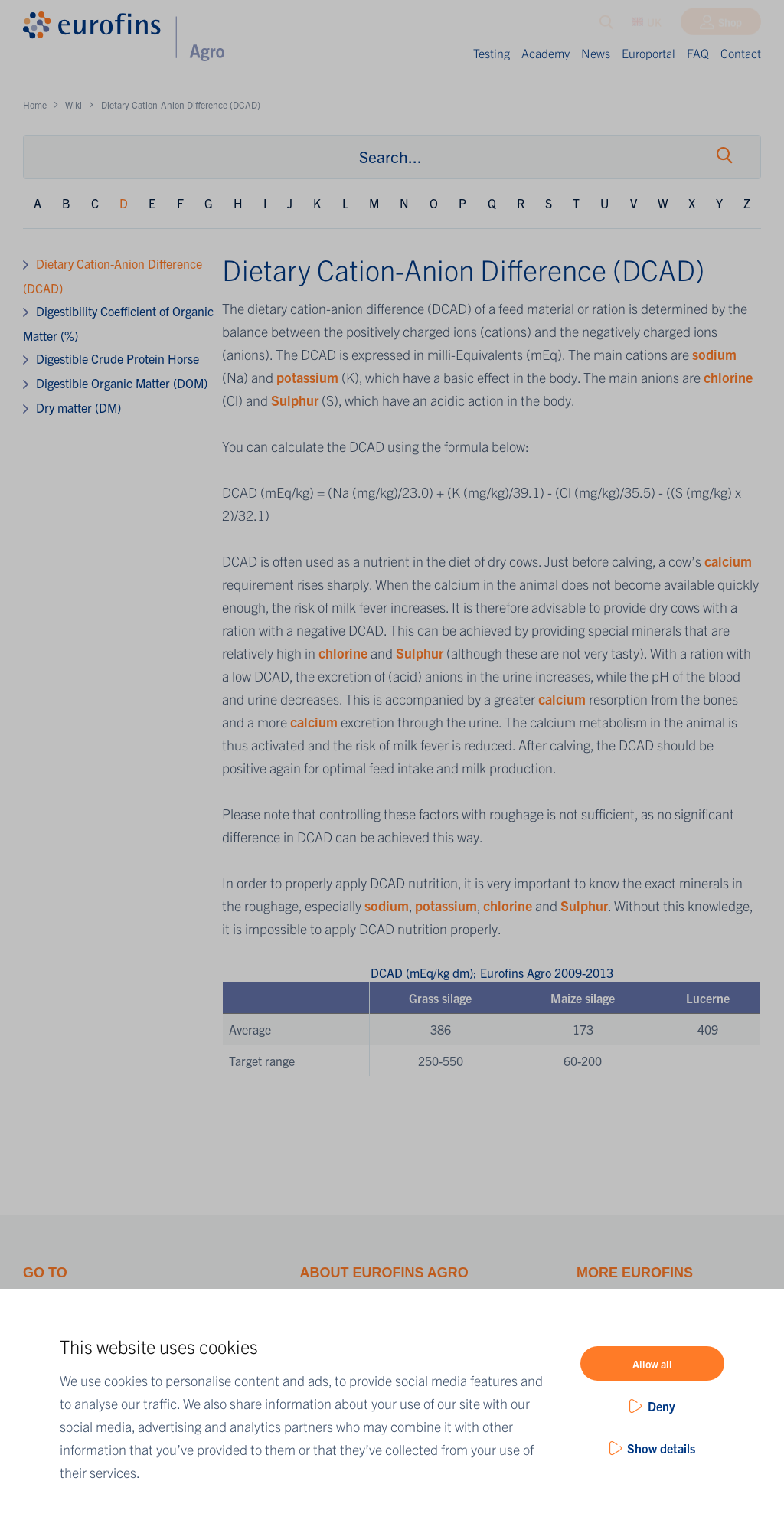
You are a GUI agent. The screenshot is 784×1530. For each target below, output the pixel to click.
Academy (545, 52)
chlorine (728, 377)
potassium (308, 377)
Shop (730, 25)
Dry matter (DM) (78, 407)
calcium (728, 561)
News (595, 52)
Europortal (648, 52)
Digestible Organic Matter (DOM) (121, 383)
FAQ (698, 52)
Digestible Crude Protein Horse (117, 358)
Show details (661, 1448)
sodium (714, 354)
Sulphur (296, 400)
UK (647, 25)
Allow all (652, 1364)
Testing (491, 52)
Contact (740, 52)
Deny (661, 1406)
